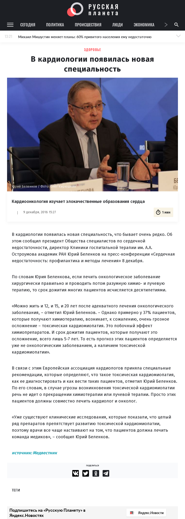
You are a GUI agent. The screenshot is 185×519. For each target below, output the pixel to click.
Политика (55, 25)
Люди (117, 25)
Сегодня (27, 25)
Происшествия (88, 25)
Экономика (144, 25)
